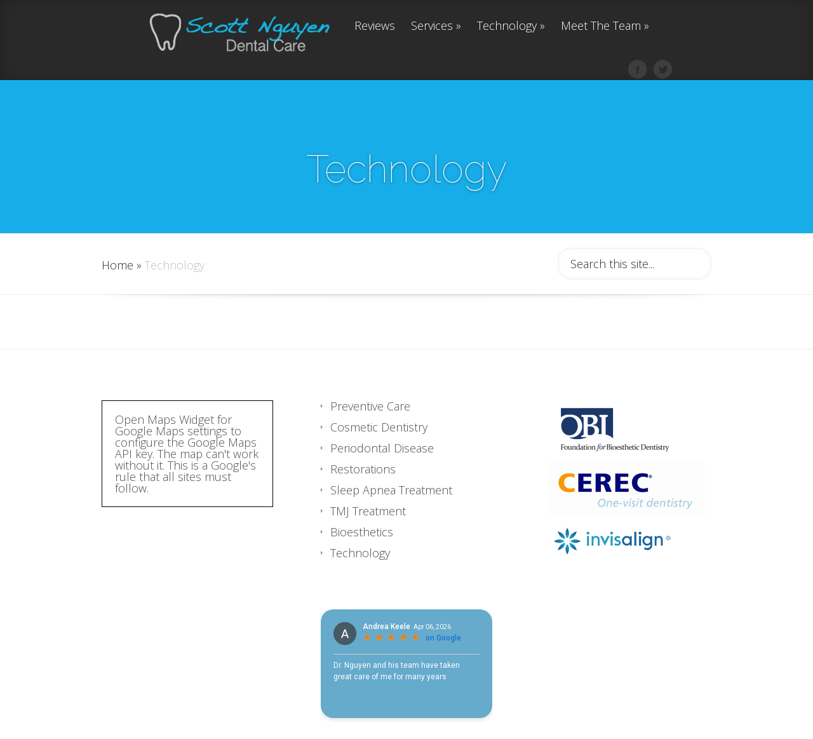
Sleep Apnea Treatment (391, 515)
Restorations (363, 494)
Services (436, 26)
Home (117, 290)
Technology (511, 26)
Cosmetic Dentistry (378, 452)
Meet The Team (605, 26)
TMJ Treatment (368, 536)
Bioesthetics (361, 557)
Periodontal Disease (382, 473)
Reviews (374, 26)
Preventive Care (370, 431)
